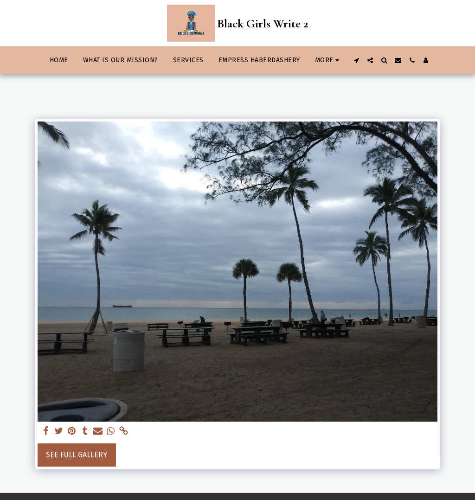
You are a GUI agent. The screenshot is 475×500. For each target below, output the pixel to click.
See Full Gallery (76, 454)
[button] (356, 60)
